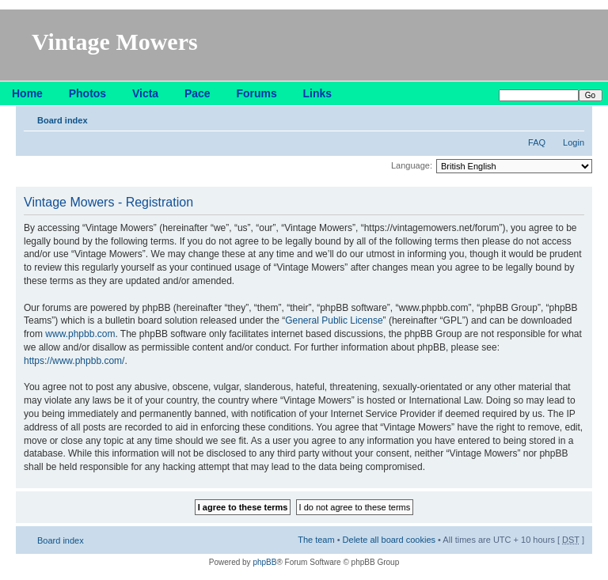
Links (317, 93)
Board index (62, 120)
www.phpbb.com (80, 333)
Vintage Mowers (115, 41)
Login (573, 142)
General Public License (333, 320)
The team (316, 539)
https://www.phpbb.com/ (74, 360)
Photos (87, 93)
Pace (197, 93)
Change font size (572, 117)
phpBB (264, 562)
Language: (411, 165)
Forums (256, 93)
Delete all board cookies (389, 539)
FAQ (536, 142)
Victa (145, 93)
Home (27, 93)
